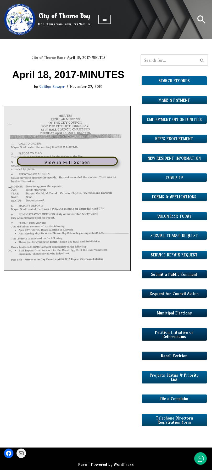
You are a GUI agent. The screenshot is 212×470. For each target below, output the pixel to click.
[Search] (201, 19)
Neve (82, 464)
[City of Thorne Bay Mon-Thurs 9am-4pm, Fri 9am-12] (47, 19)
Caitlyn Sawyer (52, 86)
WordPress (124, 464)
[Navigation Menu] (104, 19)
